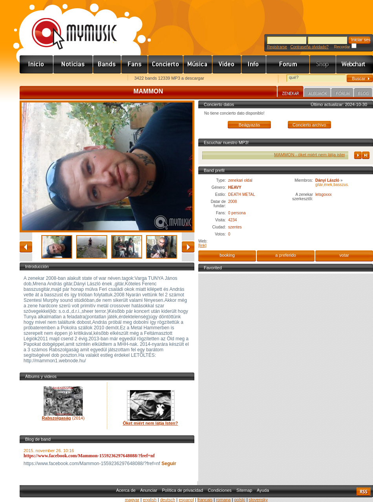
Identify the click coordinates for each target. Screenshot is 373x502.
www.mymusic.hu (68, 25)
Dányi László (327, 180)
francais (205, 499)
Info (253, 64)
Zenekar (291, 92)
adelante (188, 246)
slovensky (258, 499)
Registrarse (277, 47)
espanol (186, 499)
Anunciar (148, 490)
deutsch (168, 499)
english (150, 499)
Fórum (288, 64)
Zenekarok (107, 64)
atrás (26, 246)
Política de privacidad (182, 490)
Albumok (317, 93)
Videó (226, 64)
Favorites (36, 79)
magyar (132, 499)
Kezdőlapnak (69, 79)
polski (239, 499)
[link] (202, 245)
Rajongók (134, 64)
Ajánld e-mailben (102, 79)
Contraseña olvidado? (309, 47)
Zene (197, 64)
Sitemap (244, 490)
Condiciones (220, 490)
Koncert (165, 64)
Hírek (73, 64)
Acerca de (126, 490)
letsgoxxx (323, 194)
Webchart (354, 64)
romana (223, 499)
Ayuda (263, 490)
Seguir (168, 463)
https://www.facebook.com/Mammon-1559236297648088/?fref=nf (89, 455)
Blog (363, 93)
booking (227, 255)
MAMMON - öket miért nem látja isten (315, 154)
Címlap (36, 64)
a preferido (285, 255)
